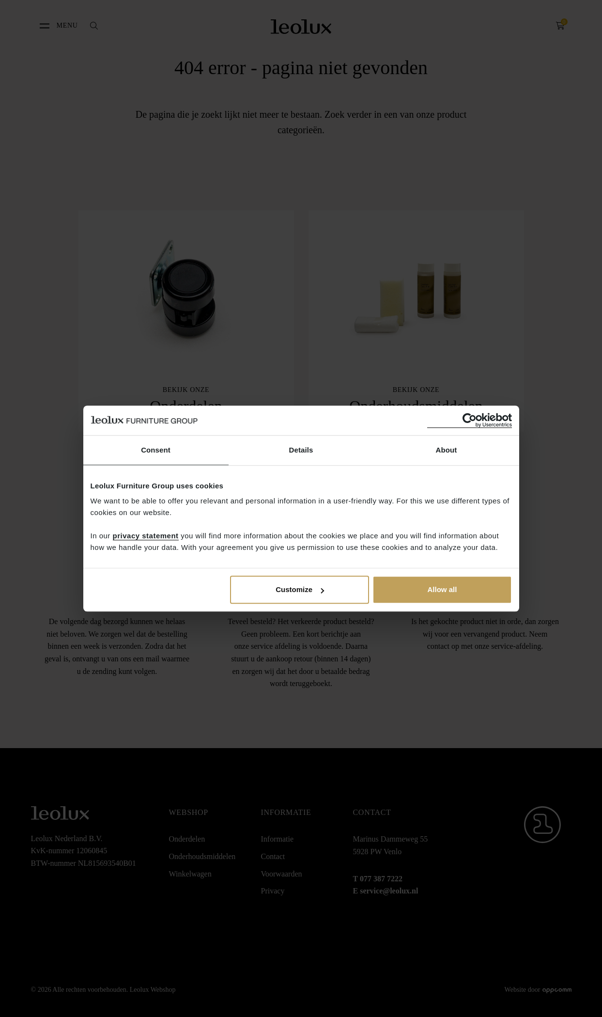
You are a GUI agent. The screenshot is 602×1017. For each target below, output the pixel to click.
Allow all (442, 589)
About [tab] (446, 450)
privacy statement (146, 536)
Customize (300, 589)
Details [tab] (301, 450)
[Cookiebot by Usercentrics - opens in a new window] (469, 420)
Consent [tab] (155, 450)
